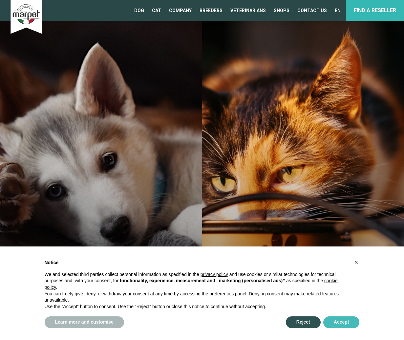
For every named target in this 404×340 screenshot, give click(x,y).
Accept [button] (341, 322)
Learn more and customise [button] (84, 322)
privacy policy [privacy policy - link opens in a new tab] (214, 274)
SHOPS (281, 10)
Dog (139, 10)
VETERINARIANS (248, 10)
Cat (156, 10)
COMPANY (180, 10)
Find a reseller (375, 10)
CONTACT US (312, 10)
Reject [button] (303, 322)
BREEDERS (211, 10)
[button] (356, 262)
